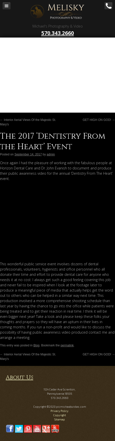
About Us (19, 377)
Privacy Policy (59, 410)
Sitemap (59, 419)
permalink (67, 345)
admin (51, 154)
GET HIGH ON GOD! (99, 120)
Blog (36, 345)
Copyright (59, 415)
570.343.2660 (57, 33)
